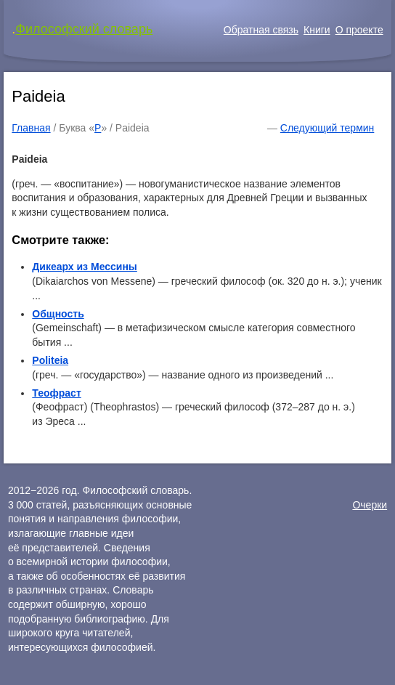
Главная (31, 128)
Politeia (50, 360)
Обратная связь (261, 30)
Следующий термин (327, 128)
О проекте (359, 30)
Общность (58, 314)
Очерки (369, 505)
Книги (317, 30)
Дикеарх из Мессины (84, 266)
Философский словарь (83, 29)
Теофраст (56, 393)
